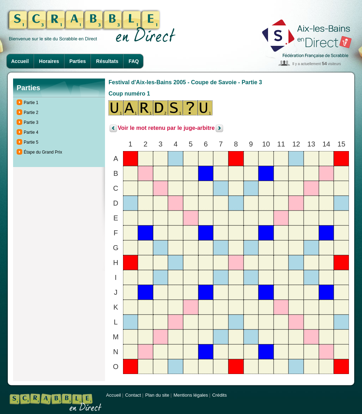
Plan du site (157, 395)
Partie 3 (31, 122)
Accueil (20, 61)
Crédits (219, 395)
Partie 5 (31, 142)
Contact (133, 395)
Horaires (49, 61)
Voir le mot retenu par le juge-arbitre (166, 128)
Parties (77, 61)
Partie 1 (31, 102)
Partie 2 (31, 112)
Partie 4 (31, 132)
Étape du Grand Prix (43, 152)
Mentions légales (191, 395)
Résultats (107, 61)
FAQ (134, 61)
